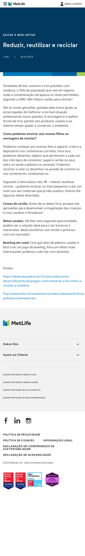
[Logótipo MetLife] (17, 325)
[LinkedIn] (17, 421)
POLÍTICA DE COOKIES (18, 440)
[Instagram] (29, 421)
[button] (5, 4)
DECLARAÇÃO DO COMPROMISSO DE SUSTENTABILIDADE (29, 448)
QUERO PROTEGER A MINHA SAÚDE (20, 382)
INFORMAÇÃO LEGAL (58, 440)
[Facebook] (6, 421)
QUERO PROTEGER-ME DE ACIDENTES (22, 390)
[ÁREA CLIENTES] (71, 4)
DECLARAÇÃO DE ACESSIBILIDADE (27, 455)
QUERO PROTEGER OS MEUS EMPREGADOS (24, 398)
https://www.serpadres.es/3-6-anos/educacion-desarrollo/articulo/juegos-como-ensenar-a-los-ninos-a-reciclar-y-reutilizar (42, 280)
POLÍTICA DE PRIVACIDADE (21, 434)
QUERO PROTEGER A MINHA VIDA (19, 375)
